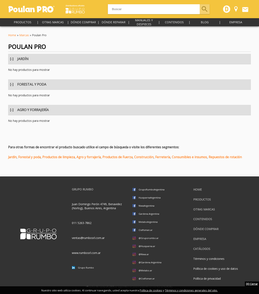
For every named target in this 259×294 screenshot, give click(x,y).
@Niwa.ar (144, 254)
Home (12, 35)
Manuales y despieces (144, 24)
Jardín (12, 157)
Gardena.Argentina (149, 213)
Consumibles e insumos (189, 157)
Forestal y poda (29, 157)
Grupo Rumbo (86, 267)
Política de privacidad (207, 278)
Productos (22, 24)
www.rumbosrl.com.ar (86, 253)
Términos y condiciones (208, 259)
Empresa (235, 24)
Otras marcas (53, 24)
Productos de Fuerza (117, 157)
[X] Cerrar (252, 284)
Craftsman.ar (146, 229)
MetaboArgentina (148, 221)
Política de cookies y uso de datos (215, 269)
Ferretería (162, 157)
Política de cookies (151, 290)
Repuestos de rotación (225, 157)
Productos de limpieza (58, 157)
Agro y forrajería (88, 157)
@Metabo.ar (145, 270)
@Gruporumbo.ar (149, 238)
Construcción (144, 157)
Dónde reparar (113, 24)
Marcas (24, 35)
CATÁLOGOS (201, 249)
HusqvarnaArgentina (150, 197)
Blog (205, 24)
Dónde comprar (83, 24)
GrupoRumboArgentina (152, 189)
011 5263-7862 (81, 223)
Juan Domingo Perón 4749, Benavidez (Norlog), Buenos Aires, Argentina (97, 206)
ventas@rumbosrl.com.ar (88, 238)
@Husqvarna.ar (147, 246)
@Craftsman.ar (147, 278)
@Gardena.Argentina (150, 262)
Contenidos (174, 24)
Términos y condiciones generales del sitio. (191, 290)
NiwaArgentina (146, 205)
